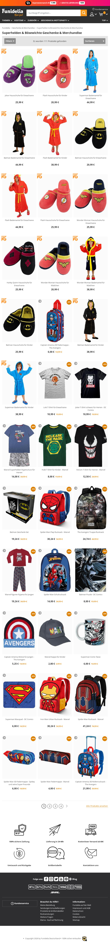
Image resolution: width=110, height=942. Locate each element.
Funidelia (6, 28)
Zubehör (32, 20)
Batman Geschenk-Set (19, 532)
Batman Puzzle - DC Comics (90, 594)
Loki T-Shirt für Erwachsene (54, 407)
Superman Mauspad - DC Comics (19, 719)
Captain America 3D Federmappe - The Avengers (55, 346)
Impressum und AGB (81, 908)
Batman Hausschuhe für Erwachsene (90, 158)
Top (104, 20)
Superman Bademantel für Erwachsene (90, 97)
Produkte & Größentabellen (52, 911)
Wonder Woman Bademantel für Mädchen (91, 284)
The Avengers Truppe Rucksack (90, 532)
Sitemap (76, 920)
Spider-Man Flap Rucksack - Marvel (55, 532)
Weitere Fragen (46, 917)
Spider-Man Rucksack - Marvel (90, 719)
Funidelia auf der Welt (82, 905)
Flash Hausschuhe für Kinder (55, 95)
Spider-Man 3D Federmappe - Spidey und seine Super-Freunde (19, 783)
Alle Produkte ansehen (97, 806)
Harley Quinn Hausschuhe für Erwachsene (19, 284)
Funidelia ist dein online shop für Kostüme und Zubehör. (12, 12)
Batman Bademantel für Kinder (90, 345)
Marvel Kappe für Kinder (55, 657)
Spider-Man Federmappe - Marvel (55, 781)
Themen (6, 20)
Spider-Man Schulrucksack (55, 594)
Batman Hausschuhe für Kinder (19, 345)
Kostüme (18, 20)
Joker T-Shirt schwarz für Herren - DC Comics (90, 408)
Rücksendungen (47, 914)
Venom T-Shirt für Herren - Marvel (90, 469)
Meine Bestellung (47, 905)
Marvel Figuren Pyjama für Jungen (19, 594)
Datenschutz (78, 911)
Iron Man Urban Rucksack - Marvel (55, 719)
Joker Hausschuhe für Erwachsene (19, 95)
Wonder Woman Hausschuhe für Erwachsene (91, 221)
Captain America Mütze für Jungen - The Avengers (19, 658)
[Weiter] (66, 806)
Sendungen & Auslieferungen (52, 908)
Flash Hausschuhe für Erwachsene (55, 220)
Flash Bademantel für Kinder (55, 158)
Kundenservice (20, 903)
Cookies (76, 914)
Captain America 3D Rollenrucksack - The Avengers (90, 783)
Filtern (9, 41)
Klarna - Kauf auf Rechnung (51, 920)
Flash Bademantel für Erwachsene (19, 220)
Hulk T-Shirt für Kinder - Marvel (55, 469)
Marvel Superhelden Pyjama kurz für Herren (19, 471)
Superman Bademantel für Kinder (19, 407)
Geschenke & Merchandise (23, 28)
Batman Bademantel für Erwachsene (19, 158)
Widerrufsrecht (79, 917)
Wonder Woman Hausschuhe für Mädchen (55, 284)
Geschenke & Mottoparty (54, 20)
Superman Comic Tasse (90, 657)
